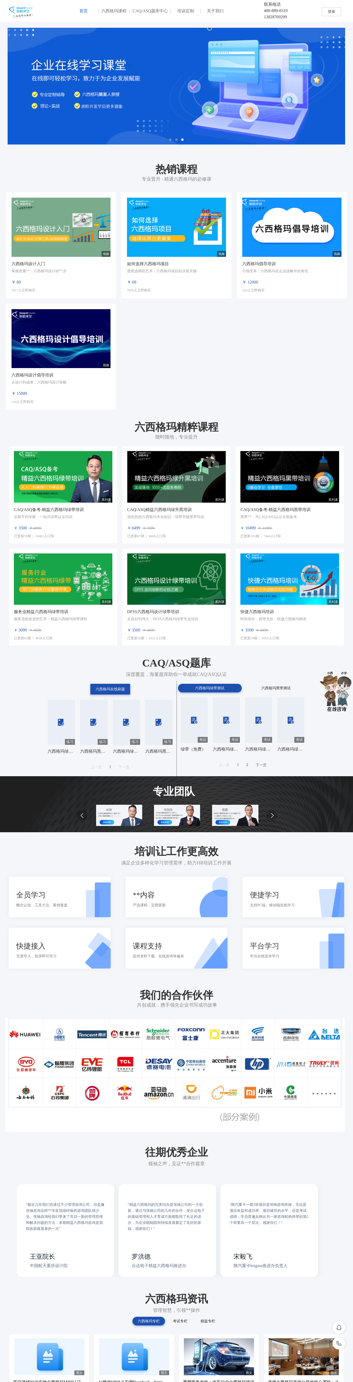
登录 (331, 12)
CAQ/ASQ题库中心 (150, 11)
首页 (83, 11)
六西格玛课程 (113, 11)
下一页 (123, 767)
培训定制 (185, 11)
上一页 (96, 767)
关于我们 (215, 11)
